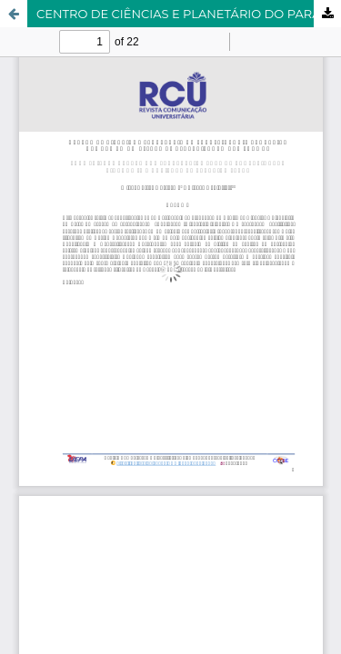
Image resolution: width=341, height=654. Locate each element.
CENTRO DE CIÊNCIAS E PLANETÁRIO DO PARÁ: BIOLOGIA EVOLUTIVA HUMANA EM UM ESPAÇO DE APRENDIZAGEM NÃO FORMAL (188, 13)
